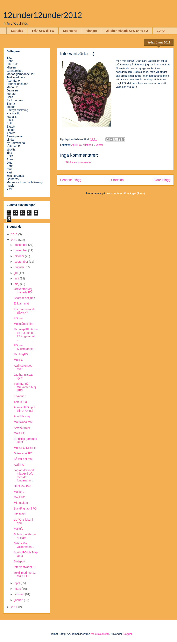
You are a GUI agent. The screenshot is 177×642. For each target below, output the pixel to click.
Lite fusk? (20, 514)
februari (19, 594)
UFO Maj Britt (22, 486)
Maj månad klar (24, 323)
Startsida (17, 30)
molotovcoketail (100, 633)
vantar (99, 144)
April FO (76, 144)
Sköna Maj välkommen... (24, 545)
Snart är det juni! (24, 298)
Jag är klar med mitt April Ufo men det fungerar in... (24, 475)
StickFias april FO (25, 508)
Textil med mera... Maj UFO (25, 574)
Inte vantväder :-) (25, 567)
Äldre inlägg (162, 180)
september (21, 261)
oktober (19, 256)
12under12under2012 (42, 15)
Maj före (19, 491)
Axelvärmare (22, 427)
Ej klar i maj (21, 303)
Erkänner (20, 396)
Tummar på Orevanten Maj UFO (25, 387)
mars (18, 588)
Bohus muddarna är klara (25, 536)
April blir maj (22, 416)
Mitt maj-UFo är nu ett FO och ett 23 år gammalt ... (26, 334)
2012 (14, 240)
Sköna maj (20, 401)
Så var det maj (23, 459)
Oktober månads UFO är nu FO (127, 30)
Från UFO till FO (43, 30)
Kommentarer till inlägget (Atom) (125, 193)
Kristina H (88, 144)
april (17, 583)
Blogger (127, 633)
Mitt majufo (21, 502)
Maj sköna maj (23, 422)
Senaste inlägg (70, 180)
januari (19, 600)
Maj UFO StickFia (25, 447)
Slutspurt (19, 561)
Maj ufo (18, 528)
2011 (14, 607)
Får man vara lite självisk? (24, 311)
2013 (14, 234)
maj (17, 284)
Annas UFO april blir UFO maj (24, 409)
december (21, 244)
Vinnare (91, 30)
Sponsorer (70, 30)
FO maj (18, 318)
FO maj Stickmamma (24, 347)
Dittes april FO (23, 453)
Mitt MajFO (21, 354)
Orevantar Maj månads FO (23, 290)
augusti (19, 267)
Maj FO (18, 359)
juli (16, 273)
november (21, 250)
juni (17, 278)
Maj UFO (19, 433)
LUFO (161, 30)
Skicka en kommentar (78, 162)
